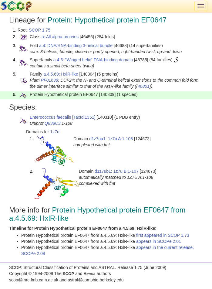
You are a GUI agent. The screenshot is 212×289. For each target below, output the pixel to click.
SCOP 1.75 (39, 30)
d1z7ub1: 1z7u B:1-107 (117, 171)
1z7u (54, 131)
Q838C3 (52, 123)
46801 (144, 86)
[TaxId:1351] (83, 117)
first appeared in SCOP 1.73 (162, 235)
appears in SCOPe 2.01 (158, 241)
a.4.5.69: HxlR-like (60, 74)
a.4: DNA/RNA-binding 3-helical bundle (76, 45)
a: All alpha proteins (60, 36)
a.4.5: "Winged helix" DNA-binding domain (93, 59)
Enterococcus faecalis (50, 117)
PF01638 (49, 80)
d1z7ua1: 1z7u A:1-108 (111, 138)
